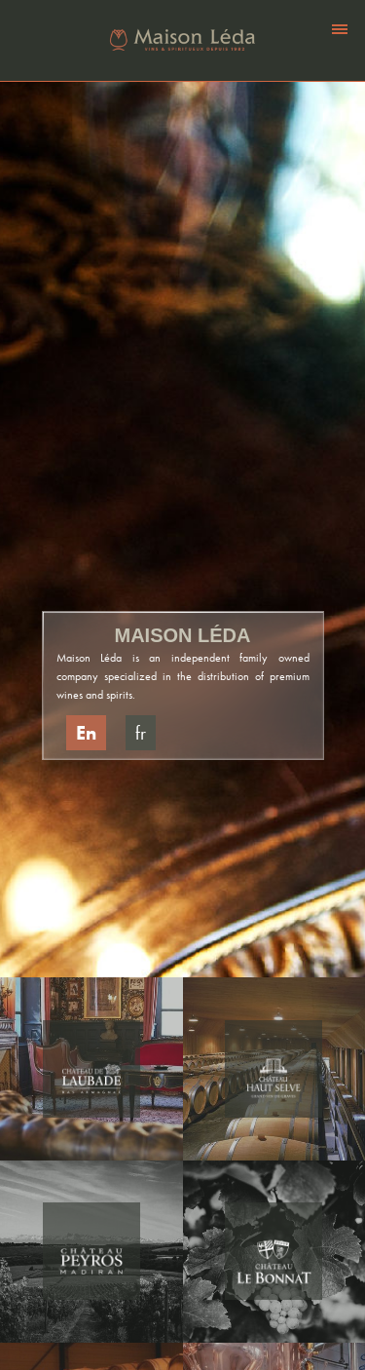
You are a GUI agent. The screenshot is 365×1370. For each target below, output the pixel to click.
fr (140, 732)
